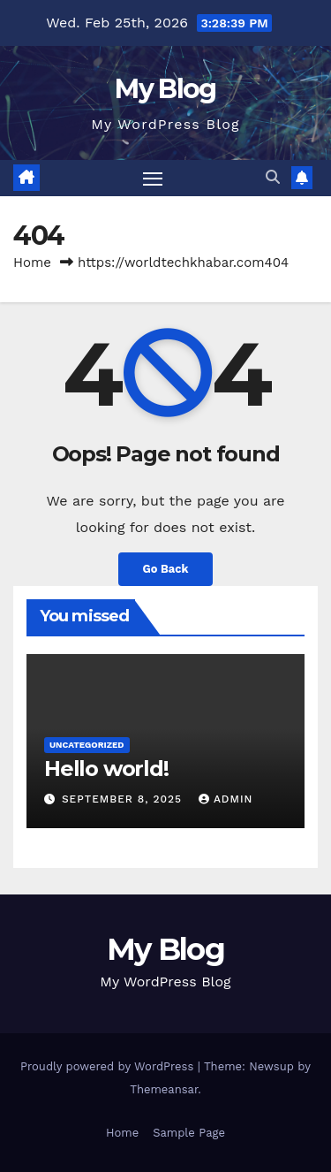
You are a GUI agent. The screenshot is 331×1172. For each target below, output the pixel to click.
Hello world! (106, 768)
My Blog (165, 88)
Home (32, 262)
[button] (273, 177)
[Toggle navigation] (152, 178)
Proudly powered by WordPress (109, 1066)
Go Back (166, 568)
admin (226, 799)
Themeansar (164, 1089)
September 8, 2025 (124, 799)
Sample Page (189, 1132)
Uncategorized (86, 745)
